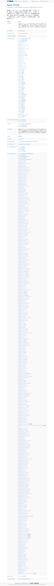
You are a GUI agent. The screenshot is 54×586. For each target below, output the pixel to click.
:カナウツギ (22, 570)
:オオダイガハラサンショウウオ (26, 458)
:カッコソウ (22, 566)
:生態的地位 (22, 115)
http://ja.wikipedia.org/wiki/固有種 (24, 144)
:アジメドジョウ (23, 236)
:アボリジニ (22, 261)
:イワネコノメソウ (23, 363)
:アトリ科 (22, 247)
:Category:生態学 (23, 40)
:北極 (21, 76)
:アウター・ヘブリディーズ (25, 163)
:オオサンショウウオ (24, 48)
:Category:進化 (23, 41)
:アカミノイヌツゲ (23, 208)
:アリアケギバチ (23, 293)
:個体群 (21, 72)
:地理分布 (22, 108)
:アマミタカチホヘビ (24, 271)
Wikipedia (19, 584)
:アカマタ (22, 205)
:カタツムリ (22, 51)
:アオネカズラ (22, 174)
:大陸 (21, 80)
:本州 (21, 90)
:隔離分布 (22, 105)
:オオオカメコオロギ (24, 446)
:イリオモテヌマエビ (24, 342)
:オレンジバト (22, 527)
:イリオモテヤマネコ (24, 344)
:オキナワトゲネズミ (24, 496)
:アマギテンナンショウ (24, 264)
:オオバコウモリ (23, 465)
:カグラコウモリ (23, 548)
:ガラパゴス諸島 (23, 55)
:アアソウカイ (22, 160)
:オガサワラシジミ (23, 482)
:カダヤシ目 (22, 563)
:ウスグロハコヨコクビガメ (25, 383)
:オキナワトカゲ (23, 495)
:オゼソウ (22, 503)
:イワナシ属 (22, 362)
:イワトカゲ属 (22, 359)
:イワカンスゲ (22, 349)
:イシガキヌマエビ (23, 314)
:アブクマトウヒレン (24, 254)
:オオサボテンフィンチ (24, 453)
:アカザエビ (22, 191)
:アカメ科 (22, 216)
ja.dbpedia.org (39, 7)
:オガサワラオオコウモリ (24, 478)
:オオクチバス (22, 450)
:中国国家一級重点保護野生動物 (26, 153)
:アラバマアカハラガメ (24, 289)
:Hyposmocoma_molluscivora (25, 159)
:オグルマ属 (22, 500)
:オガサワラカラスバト (24, 479)
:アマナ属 (22, 267)
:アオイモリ (22, 164)
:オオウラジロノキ (23, 443)
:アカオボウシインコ (24, 185)
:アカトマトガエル (23, 194)
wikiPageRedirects (12, 146)
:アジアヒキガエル (23, 234)
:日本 (21, 86)
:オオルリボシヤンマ (24, 475)
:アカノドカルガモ (23, 197)
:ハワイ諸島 (22, 63)
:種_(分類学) (22, 96)
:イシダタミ (22, 316)
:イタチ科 (22, 327)
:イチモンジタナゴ (23, 328)
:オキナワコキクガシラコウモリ (26, 493)
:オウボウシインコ (23, 436)
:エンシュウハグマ (23, 427)
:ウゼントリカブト (23, 386)
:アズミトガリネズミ (24, 243)
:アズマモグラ (22, 240)
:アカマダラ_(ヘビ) (23, 206)
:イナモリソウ (22, 334)
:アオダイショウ (23, 171)
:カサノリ (22, 552)
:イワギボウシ (22, 351)
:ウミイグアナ (22, 391)
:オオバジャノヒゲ (23, 468)
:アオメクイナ (22, 183)
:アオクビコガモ (23, 169)
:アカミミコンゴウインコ (24, 211)
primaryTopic (11, 578)
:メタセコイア (22, 69)
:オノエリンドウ (23, 514)
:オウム (21, 437)
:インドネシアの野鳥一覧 (24, 373)
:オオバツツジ (22, 471)
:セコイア (22, 61)
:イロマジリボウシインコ (24, 345)
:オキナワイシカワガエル (24, 489)
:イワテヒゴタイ (23, 358)
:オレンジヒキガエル (24, 528)
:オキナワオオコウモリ (24, 492)
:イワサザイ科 (22, 352)
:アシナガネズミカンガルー (25, 232)
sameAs (10, 576)
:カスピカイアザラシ (24, 559)
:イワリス (22, 369)
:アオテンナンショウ (24, 173)
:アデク (21, 246)
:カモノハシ (22, 52)
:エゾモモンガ (22, 412)
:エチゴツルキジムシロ (24, 415)
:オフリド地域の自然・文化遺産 (26, 516)
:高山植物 (22, 107)
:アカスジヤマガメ (23, 192)
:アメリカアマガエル (24, 281)
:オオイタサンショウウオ (24, 440)
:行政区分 (22, 110)
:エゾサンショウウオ (24, 407)
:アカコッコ (22, 188)
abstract (9, 23)
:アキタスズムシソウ (24, 220)
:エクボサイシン (23, 404)
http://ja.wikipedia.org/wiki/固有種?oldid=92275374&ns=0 (28, 141)
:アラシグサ (22, 288)
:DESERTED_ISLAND (24, 156)
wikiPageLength (10, 33)
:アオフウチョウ (23, 178)
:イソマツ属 (22, 324)
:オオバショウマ (23, 467)
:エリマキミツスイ (23, 422)
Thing (14, 7)
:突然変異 (22, 98)
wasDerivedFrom (11, 141)
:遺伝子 (21, 104)
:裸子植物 (22, 101)
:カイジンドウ (22, 542)
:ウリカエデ (22, 398)
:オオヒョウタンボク (24, 472)
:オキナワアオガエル (24, 488)
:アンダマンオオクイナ (24, 303)
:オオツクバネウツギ (24, 460)
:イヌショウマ (22, 335)
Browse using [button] (18, 1)
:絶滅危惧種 (22, 100)
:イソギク (22, 321)
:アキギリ (22, 218)
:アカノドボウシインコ (24, 198)
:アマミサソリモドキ (24, 269)
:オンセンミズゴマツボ (24, 530)
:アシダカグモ (22, 230)
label (8, 136)
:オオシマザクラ (23, 457)
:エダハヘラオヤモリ (24, 414)
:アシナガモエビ (23, 233)
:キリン (21, 56)
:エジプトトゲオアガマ (24, 405)
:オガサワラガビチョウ (24, 481)
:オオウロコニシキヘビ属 (24, 444)
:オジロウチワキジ (23, 502)
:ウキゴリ (22, 379)
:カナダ (21, 572)
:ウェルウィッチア (23, 377)
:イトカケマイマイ (23, 330)
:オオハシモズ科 (23, 461)
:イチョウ (22, 47)
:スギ (21, 59)
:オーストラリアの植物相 (24, 535)
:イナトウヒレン (23, 331)
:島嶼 (21, 112)
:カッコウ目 (22, 565)
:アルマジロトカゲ (23, 299)
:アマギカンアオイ (23, 262)
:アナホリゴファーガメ (24, 248)
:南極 (21, 77)
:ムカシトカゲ (22, 66)
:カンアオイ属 (22, 54)
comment (9, 129)
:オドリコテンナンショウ (24, 510)
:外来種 (21, 79)
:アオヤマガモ (22, 184)
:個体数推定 (22, 155)
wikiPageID (9, 30)
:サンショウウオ (23, 58)
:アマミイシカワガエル (24, 268)
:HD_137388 (22, 157)
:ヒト (21, 65)
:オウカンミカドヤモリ (24, 432)
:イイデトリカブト (23, 307)
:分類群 (21, 111)
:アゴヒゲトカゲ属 (23, 223)
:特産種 (21, 149)
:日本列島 (22, 87)
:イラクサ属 (22, 341)
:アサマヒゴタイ (23, 226)
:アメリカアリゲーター (24, 282)
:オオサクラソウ (23, 451)
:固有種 (22, 576)
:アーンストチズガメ (24, 306)
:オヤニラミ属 (22, 520)
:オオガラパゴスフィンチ (24, 447)
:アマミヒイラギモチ (24, 276)
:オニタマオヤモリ (23, 513)
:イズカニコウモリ (23, 320)
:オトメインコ (22, 509)
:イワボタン (22, 365)
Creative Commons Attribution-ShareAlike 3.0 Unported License (36, 584)
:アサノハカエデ (23, 225)
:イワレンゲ (22, 370)
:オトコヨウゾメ (23, 506)
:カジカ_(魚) (22, 555)
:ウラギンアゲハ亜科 (24, 394)
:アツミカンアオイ (23, 244)
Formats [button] (25, 1)
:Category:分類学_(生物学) (25, 38)
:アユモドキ (22, 285)
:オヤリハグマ (22, 523)
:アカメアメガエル (23, 213)
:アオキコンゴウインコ (24, 167)
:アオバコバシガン (23, 176)
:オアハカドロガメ (23, 430)
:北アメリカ (22, 75)
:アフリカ (22, 44)
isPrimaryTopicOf (10, 144)
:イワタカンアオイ (23, 356)
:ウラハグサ (22, 397)
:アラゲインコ (22, 286)
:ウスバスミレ (22, 384)
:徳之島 (21, 84)
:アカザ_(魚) (22, 190)
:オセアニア (22, 49)
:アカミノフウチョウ (24, 209)
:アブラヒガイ (22, 258)
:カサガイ (22, 549)
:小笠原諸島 (22, 83)
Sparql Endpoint (44, 1)
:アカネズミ (22, 195)
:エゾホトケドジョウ (24, 411)
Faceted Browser (35, 1)
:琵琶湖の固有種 (23, 94)
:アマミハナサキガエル (24, 275)
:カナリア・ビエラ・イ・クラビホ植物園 (27, 573)
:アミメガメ (22, 279)
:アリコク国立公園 (23, 295)
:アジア (21, 42)
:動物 (21, 73)
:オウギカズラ (22, 433)
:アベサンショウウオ (24, 260)
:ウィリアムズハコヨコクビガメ (26, 376)
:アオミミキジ (22, 181)
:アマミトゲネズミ (23, 272)
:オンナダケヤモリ (23, 531)
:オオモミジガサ (23, 474)
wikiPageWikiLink (11, 38)
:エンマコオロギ (23, 429)
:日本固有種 (22, 151)
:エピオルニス (22, 418)
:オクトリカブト (23, 499)
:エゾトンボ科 (22, 408)
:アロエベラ (22, 300)
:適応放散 (22, 103)
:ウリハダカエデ (23, 400)
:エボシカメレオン (23, 419)
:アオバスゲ (22, 177)
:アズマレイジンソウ (24, 241)
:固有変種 (22, 148)
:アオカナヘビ (22, 166)
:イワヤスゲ (22, 366)
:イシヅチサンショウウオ (24, 317)
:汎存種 (21, 93)
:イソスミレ (22, 323)
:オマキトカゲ (22, 517)
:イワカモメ (22, 348)
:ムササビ (22, 68)
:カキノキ (22, 545)
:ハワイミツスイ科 (23, 114)
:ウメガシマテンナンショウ (25, 393)
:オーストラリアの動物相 (24, 534)
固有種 (16, 5)
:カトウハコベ (22, 569)
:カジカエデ (22, 556)
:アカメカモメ (22, 215)
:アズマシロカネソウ (24, 239)
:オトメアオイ (22, 507)
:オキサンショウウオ (24, 485)
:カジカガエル (22, 558)
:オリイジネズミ (23, 524)
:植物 (21, 91)
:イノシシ (22, 337)
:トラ (21, 62)
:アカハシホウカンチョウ (24, 199)
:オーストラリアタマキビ (24, 538)
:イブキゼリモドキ (23, 338)
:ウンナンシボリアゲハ (24, 401)
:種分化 (21, 97)
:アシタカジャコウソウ (24, 229)
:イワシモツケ (22, 355)
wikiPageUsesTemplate (12, 119)
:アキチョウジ (22, 222)
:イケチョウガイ (23, 309)
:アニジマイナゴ (23, 250)
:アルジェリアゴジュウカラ (25, 296)
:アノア (21, 251)
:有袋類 (21, 89)
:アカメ (21, 212)
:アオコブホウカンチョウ (24, 170)
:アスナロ (22, 237)
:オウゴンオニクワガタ (24, 434)
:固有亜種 (22, 146)
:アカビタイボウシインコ (24, 204)
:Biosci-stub (22, 119)
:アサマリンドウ (23, 227)
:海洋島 (21, 117)
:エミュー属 (22, 421)
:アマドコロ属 (22, 265)
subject (9, 123)
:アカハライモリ (23, 201)
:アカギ (21, 187)
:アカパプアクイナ (23, 202)
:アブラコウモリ (23, 257)
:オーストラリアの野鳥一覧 (25, 537)
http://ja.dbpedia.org (26, 7)
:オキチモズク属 (23, 486)
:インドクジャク (23, 372)
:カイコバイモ (22, 541)
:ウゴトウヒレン (23, 380)
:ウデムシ (22, 387)
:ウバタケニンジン (23, 390)
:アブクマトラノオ (23, 255)
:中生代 (21, 70)
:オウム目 (22, 439)
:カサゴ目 (22, 551)
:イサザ (21, 310)
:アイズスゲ (22, 162)
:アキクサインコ (23, 219)
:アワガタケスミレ (23, 302)
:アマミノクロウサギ (24, 45)
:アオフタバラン (23, 180)
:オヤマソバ (22, 521)
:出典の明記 (22, 121)
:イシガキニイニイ (23, 313)
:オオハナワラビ (23, 464)
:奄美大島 (22, 82)
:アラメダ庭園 (22, 292)
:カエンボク (22, 544)
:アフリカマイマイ (23, 253)
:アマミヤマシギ (23, 278)
